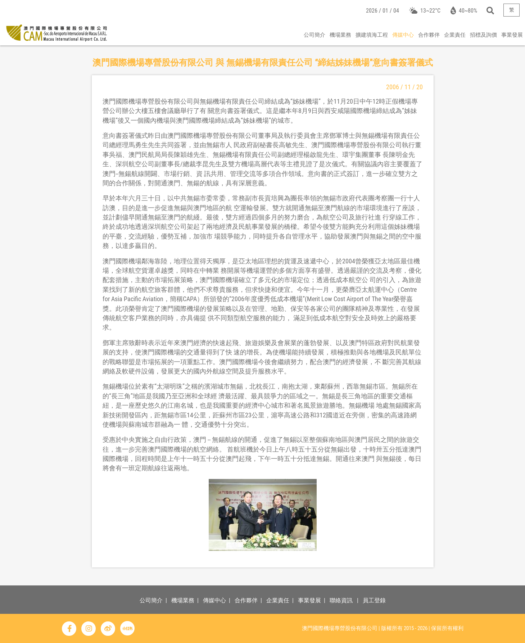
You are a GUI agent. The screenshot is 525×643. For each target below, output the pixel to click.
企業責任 (455, 35)
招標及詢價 (483, 35)
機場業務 (340, 35)
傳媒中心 (403, 35)
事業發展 (512, 35)
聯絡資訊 (341, 600)
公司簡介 (314, 35)
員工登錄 (374, 600)
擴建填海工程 (372, 35)
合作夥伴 (429, 35)
